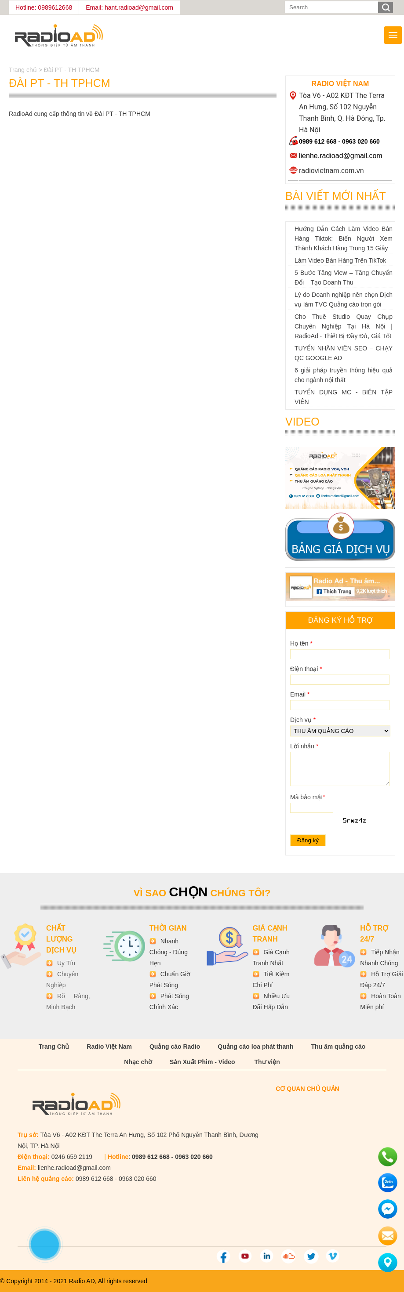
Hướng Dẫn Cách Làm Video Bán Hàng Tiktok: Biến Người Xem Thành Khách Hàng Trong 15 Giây (344, 238)
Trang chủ (24, 69)
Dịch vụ (303, 719)
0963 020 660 (361, 141)
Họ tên (301, 643)
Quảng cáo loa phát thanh (255, 1046)
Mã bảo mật (307, 797)
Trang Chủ (54, 1046)
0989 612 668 (318, 141)
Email (299, 694)
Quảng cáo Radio (174, 1046)
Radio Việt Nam (109, 1046)
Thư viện (267, 1061)
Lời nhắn (304, 746)
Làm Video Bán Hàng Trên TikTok (340, 260)
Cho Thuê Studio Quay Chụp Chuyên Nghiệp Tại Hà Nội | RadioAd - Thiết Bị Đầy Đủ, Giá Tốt (344, 326)
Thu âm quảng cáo (338, 1046)
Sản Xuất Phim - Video (202, 1061)
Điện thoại (306, 668)
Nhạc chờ (138, 1061)
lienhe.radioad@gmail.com (340, 155)
